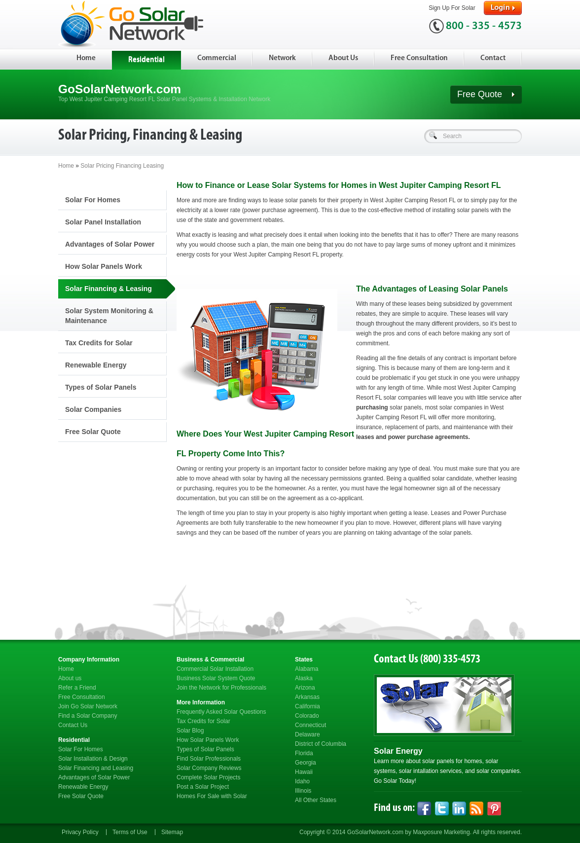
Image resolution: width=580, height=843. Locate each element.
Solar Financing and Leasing (95, 768)
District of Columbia (320, 743)
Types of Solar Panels (100, 387)
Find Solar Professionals (209, 758)
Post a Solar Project (203, 786)
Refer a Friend (77, 687)
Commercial (216, 58)
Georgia (305, 762)
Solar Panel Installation (103, 222)
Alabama (306, 668)
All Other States (315, 800)
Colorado (307, 715)
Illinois (303, 790)
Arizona (305, 687)
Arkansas (307, 697)
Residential (146, 60)
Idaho (302, 781)
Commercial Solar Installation (215, 668)
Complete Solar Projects (208, 777)
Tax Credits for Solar (99, 343)
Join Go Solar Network (87, 706)
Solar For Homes (92, 200)
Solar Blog (190, 730)
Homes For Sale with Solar (212, 796)
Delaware (307, 734)
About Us (343, 58)
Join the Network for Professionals (221, 687)
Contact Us (72, 725)
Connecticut (310, 725)
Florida (304, 753)
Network (282, 58)
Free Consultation (419, 58)
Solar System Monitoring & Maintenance (109, 316)
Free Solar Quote (93, 432)
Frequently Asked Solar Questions (221, 711)
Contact (493, 58)
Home (86, 58)
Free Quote (486, 94)
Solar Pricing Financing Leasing (122, 165)
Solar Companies (93, 409)
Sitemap (172, 832)
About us (69, 678)
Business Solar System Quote (216, 678)
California (307, 706)
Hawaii (304, 772)
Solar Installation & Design (93, 758)
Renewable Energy (96, 365)
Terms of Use (129, 832)
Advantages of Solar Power (109, 244)
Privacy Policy (80, 832)
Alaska (304, 678)
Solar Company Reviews (209, 768)
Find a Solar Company (87, 715)
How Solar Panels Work (103, 266)
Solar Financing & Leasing (108, 289)
